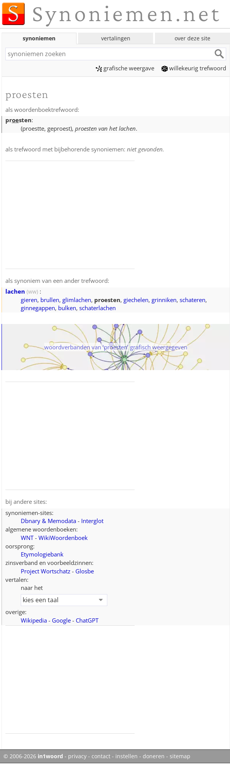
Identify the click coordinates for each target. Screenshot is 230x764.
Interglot (92, 521)
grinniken (164, 300)
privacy (77, 756)
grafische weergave (125, 68)
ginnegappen (38, 308)
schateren (192, 300)
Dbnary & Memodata (48, 521)
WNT (27, 537)
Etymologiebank (42, 554)
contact (101, 756)
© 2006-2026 (33, 756)
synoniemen (39, 38)
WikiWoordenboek (63, 537)
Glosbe (84, 571)
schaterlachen (97, 308)
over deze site (192, 38)
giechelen (135, 300)
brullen (49, 300)
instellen (126, 756)
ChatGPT (87, 620)
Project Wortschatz (45, 571)
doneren (154, 756)
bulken (67, 308)
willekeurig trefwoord (194, 68)
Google (61, 620)
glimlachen (76, 300)
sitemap (180, 756)
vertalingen (115, 38)
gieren (29, 300)
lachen (15, 291)
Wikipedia (34, 620)
